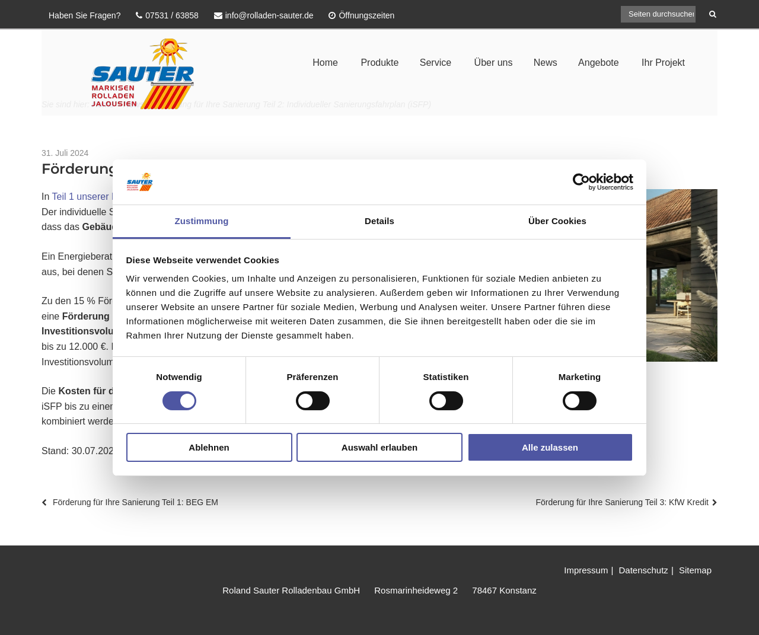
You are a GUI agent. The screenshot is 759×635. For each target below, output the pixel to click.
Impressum (586, 570)
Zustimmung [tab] (202, 221)
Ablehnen (209, 447)
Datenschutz (643, 570)
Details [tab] (379, 221)
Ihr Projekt (663, 63)
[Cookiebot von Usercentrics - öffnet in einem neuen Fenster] (581, 182)
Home (325, 63)
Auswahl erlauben (379, 447)
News (545, 63)
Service (435, 63)
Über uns (493, 63)
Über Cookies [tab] (557, 221)
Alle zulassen (550, 447)
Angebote (598, 63)
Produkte (379, 63)
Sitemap (695, 570)
